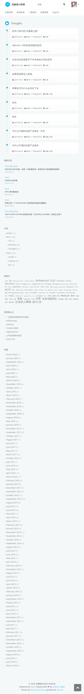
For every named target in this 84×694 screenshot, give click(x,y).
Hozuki (60, 689)
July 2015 (10, 506)
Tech (7, 166)
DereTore (10, 283)
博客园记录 (65, 295)
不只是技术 (39, 296)
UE (47, 293)
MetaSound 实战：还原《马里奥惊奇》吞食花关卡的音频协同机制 (32, 169)
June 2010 (10, 661)
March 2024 (11, 354)
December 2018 (13, 402)
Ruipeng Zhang (38, 689)
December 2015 (13, 487)
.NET (6, 281)
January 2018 (12, 424)
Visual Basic (61, 293)
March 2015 (11, 521)
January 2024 (12, 358)
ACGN (9, 233)
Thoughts (37, 37)
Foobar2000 (73, 284)
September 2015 (14, 499)
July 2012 (10, 606)
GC (6, 287)
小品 (10, 299)
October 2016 (12, 458)
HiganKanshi (12, 331)
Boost (33, 281)
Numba (41, 290)
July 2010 (10, 658)
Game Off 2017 (35, 287)
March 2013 (11, 587)
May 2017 (10, 451)
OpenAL (50, 290)
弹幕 (46, 94)
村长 (14, 116)
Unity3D (52, 293)
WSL (6, 296)
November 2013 (13, 569)
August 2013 (12, 573)
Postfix (61, 290)
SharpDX (33, 293)
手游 (32, 299)
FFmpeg (48, 284)
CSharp (68, 281)
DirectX (18, 284)
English (55, 12)
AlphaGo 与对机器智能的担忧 (27, 45)
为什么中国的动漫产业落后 (25, 145)
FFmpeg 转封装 (11, 180)
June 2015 (10, 510)
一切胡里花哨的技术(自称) (17, 317)
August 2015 (12, 502)
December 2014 (13, 532)
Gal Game (25, 287)
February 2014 (13, 565)
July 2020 (10, 373)
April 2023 (11, 365)
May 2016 (10, 469)
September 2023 (14, 362)
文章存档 (9, 12)
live (33, 296)
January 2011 (12, 636)
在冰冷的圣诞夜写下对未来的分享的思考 (32, 59)
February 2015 (13, 525)
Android (27, 281)
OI (46, 290)
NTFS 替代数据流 (12, 191)
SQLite (27, 293)
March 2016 (11, 476)
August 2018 (12, 417)
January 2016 (12, 484)
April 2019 (11, 391)
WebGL (12, 296)
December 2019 (13, 384)
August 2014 (12, 547)
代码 (49, 296)
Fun (10, 240)
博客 (58, 296)
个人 (45, 296)
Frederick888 (12, 328)
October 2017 (12, 436)
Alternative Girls (18, 281)
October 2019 (12, 388)
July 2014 (10, 550)
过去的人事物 (23, 302)
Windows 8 (19, 296)
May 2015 (10, 513)
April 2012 (11, 613)
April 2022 (11, 369)
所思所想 (44, 12)
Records (12, 244)
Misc (28, 37)
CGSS (52, 280)
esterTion (10, 339)
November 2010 (13, 643)
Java (56, 287)
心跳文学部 (26, 299)
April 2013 (11, 584)
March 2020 (11, 380)
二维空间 (32, 12)
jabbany (10, 324)
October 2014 (12, 539)
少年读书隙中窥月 (14, 335)
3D (10, 280)
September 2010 (14, 650)
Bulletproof (42, 280)
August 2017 (12, 439)
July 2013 (10, 576)
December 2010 (13, 639)
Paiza (55, 290)
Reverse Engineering (12, 293)
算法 (6, 302)
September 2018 (14, 413)
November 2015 (13, 491)
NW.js (36, 290)
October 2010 (12, 647)
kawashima (27, 296)
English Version (38, 284)
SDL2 (22, 293)
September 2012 (14, 599)
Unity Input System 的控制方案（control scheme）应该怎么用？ (33, 214)
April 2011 (11, 628)
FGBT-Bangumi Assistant (60, 284)
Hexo (47, 287)
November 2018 (13, 406)
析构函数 (61, 299)
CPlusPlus (61, 281)
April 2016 (11, 473)
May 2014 (10, 558)
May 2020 (10, 376)
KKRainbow (11, 320)
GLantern (16, 286)
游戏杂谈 (75, 299)
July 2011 (10, 625)
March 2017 (11, 454)
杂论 (14, 102)
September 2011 (14, 621)
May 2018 (10, 421)
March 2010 (11, 665)
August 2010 (12, 654)
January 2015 (12, 528)
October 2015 (12, 495)
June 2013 (10, 580)
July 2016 (10, 462)
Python (75, 290)
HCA (42, 287)
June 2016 (10, 465)
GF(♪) (9, 287)
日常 (46, 37)
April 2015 (11, 517)
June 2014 (10, 554)
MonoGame (29, 290)
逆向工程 (37, 301)
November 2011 (13, 617)
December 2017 (13, 428)
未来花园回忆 (49, 298)
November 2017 (13, 432)
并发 (14, 299)
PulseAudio (67, 290)
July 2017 (10, 443)
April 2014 (11, 562)
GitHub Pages (59, 686)
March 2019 (11, 395)
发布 (73, 295)
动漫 (46, 137)
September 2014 (14, 543)
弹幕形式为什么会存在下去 (25, 88)
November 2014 (13, 536)
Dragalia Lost (26, 284)
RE (9, 265)
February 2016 (13, 480)
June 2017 (10, 447)
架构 (66, 299)
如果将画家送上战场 (22, 73)
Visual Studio (70, 293)
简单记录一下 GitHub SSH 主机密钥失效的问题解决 (25, 203)
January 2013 (12, 595)
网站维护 (11, 302)
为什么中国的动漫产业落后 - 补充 (28, 130)
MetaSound (19, 290)
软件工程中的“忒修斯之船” (25, 31)
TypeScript (41, 293)
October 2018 (12, 410)
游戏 (70, 299)
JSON (52, 287)
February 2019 (13, 399)
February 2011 (13, 632)
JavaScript (62, 287)
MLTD (8, 289)
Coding (14, 166)
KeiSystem (70, 287)
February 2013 (13, 591)
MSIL (13, 290)
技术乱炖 (20, 12)
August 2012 (12, 602)
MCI (76, 287)
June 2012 (10, 610)
